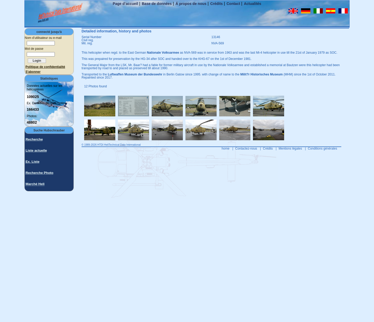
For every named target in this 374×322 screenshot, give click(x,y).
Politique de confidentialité (45, 67)
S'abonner (33, 72)
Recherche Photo (39, 173)
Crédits (216, 4)
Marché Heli (34, 184)
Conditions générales (322, 148)
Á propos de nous (191, 4)
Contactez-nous (246, 148)
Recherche (34, 139)
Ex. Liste (32, 162)
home (225, 148)
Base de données (157, 4)
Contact (233, 4)
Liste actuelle (36, 150)
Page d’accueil (125, 4)
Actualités (252, 4)
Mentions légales (290, 148)
